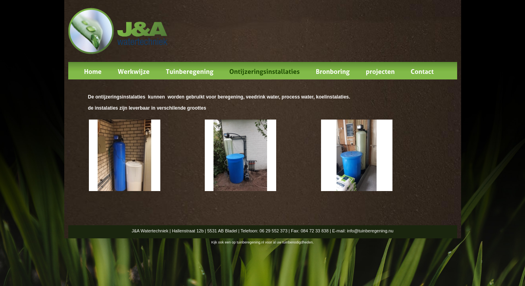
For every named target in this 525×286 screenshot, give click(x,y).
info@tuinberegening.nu (370, 230)
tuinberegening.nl (250, 242)
